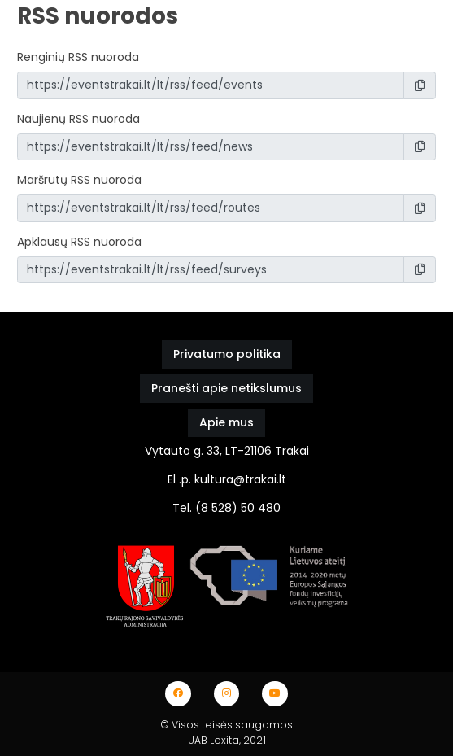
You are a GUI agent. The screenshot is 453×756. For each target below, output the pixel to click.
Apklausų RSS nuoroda (79, 242)
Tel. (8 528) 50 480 (226, 508)
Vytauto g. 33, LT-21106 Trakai (227, 451)
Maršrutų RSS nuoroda (79, 180)
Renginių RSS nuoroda (78, 57)
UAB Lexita (213, 740)
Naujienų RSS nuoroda (78, 119)
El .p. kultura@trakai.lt (227, 479)
